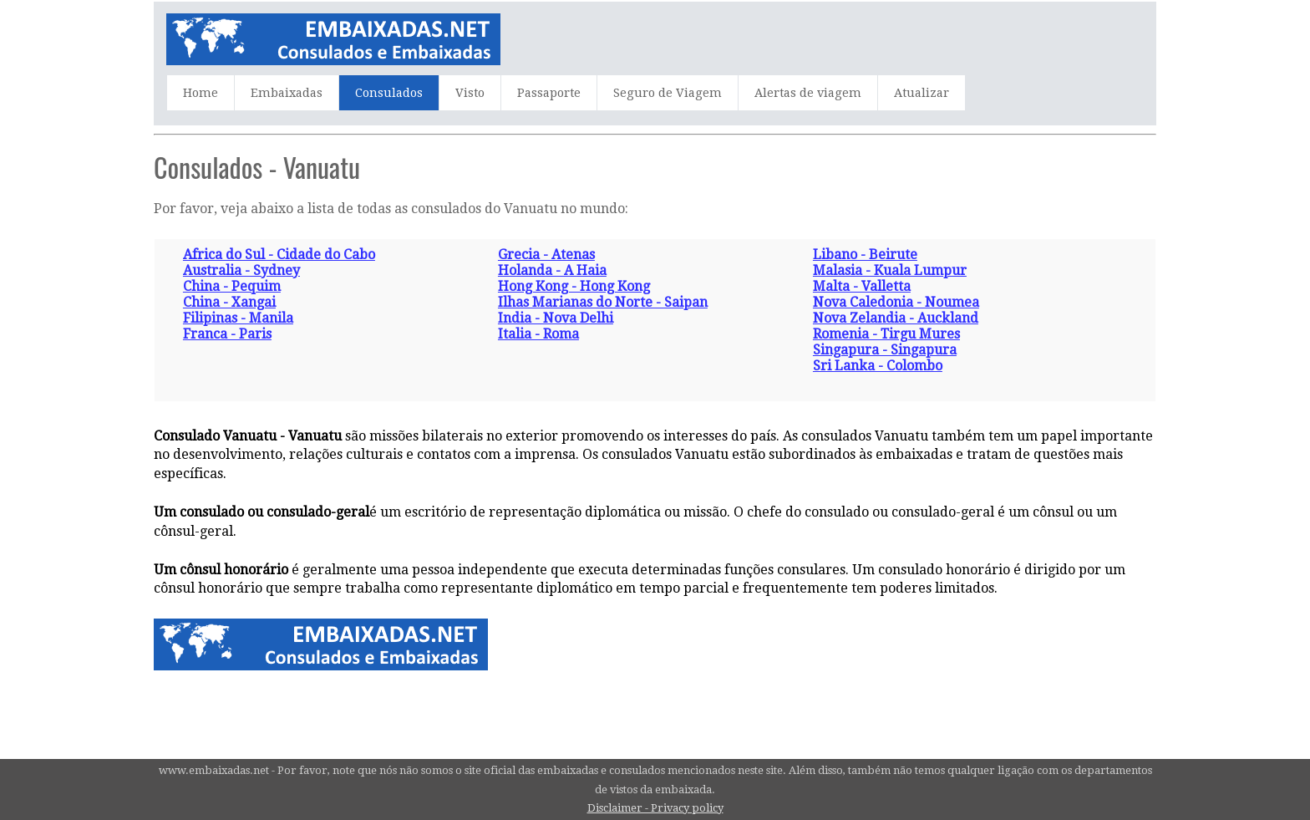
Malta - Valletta (862, 286)
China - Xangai (229, 302)
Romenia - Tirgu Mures (886, 334)
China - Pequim (232, 286)
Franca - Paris (227, 334)
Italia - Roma (538, 334)
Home (200, 92)
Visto (470, 92)
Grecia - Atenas (546, 254)
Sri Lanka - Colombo (877, 366)
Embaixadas (286, 92)
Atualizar (921, 92)
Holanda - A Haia (552, 270)
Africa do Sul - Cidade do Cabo (279, 254)
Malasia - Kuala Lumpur (890, 270)
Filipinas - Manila (238, 318)
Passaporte (549, 92)
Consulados (389, 92)
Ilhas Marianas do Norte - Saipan (603, 302)
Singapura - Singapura (885, 350)
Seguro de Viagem (667, 92)
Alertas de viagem (807, 92)
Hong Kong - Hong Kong (574, 286)
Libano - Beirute (865, 254)
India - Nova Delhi (555, 318)
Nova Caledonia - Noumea (896, 302)
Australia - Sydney (241, 270)
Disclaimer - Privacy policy (655, 808)
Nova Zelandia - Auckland (895, 318)
